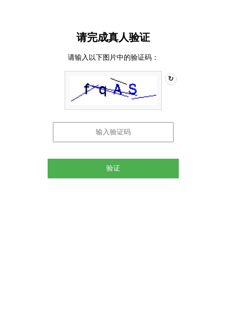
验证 (113, 168)
